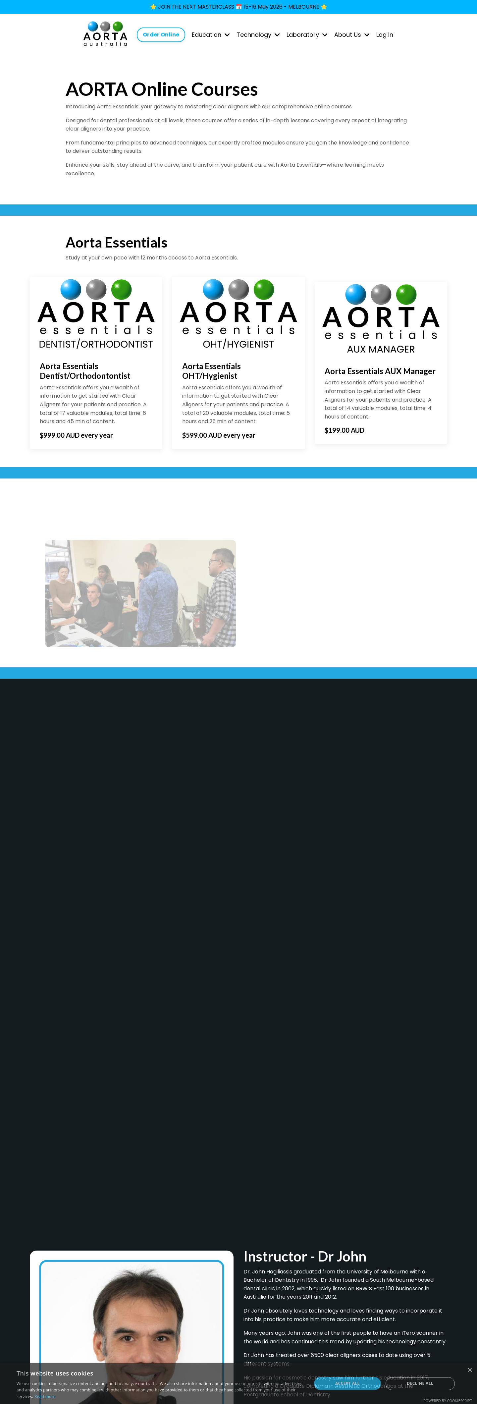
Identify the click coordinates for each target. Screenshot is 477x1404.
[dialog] (238, 1383)
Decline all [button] (420, 1383)
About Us (352, 34)
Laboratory (307, 34)
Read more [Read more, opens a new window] (45, 1396)
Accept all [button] (347, 1383)
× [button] (469, 1370)
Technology (258, 34)
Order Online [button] (161, 34)
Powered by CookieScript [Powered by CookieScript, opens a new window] (447, 1400)
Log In (384, 34)
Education (211, 34)
